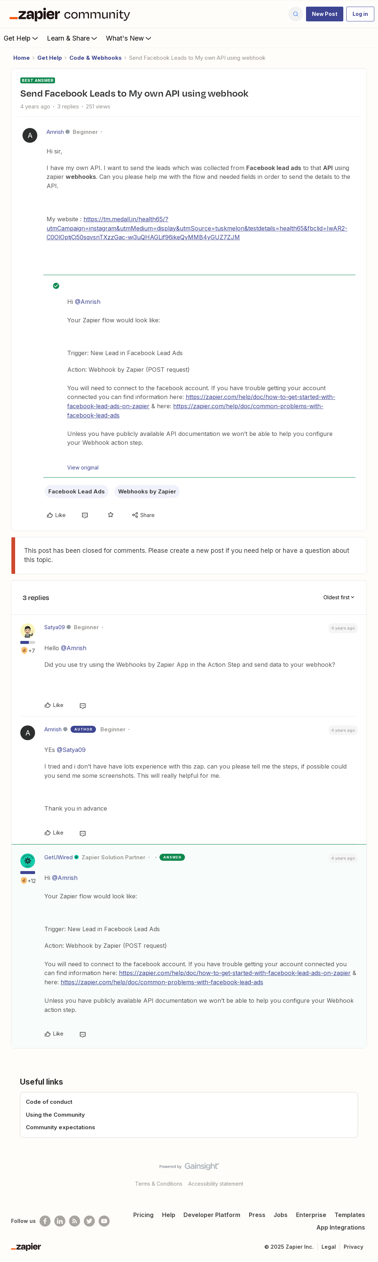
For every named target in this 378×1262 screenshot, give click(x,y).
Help (168, 1214)
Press (257, 1214)
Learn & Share (73, 38)
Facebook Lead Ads (76, 491)
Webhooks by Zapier (147, 491)
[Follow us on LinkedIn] (59, 1221)
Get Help (21, 38)
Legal (329, 1247)
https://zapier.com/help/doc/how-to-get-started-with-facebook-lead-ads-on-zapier (235, 973)
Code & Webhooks (95, 57)
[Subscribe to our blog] (74, 1221)
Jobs (281, 1214)
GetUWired (58, 857)
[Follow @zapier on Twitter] (89, 1221)
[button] (324, 14)
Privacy (353, 1247)
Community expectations (60, 1127)
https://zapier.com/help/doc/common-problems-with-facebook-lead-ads (162, 982)
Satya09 (54, 627)
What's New (129, 38)
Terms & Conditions (158, 1183)
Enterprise (311, 1214)
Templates (349, 1214)
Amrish (55, 131)
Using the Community (55, 1114)
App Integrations (340, 1227)
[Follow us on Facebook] (45, 1221)
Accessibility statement (215, 1183)
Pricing (143, 1214)
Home (21, 57)
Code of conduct (49, 1101)
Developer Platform (211, 1214)
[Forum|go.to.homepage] (72, 14)
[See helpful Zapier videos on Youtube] (104, 1221)
